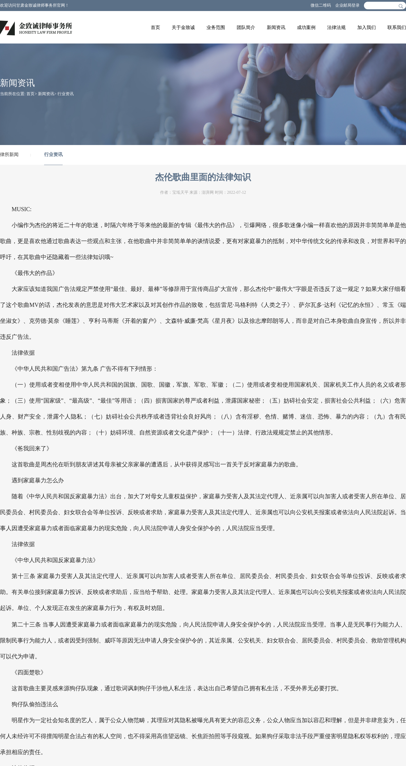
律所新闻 (9, 154)
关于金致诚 (183, 27)
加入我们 (366, 27)
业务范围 (215, 27)
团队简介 (246, 27)
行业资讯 (65, 94)
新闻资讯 (276, 27)
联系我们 (396, 27)
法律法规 (336, 27)
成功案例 (306, 27)
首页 (155, 27)
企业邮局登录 (347, 5)
